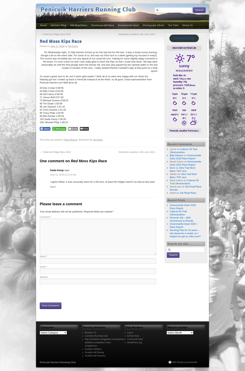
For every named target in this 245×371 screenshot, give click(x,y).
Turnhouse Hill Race (102, 25)
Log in (130, 332)
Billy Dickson (176, 155)
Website (44, 277)
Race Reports (71, 140)
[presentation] (68, 293)
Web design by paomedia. (185, 362)
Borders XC (90, 332)
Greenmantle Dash (128, 25)
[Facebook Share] (45, 129)
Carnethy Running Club (96, 336)
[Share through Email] (73, 129)
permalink (98, 140)
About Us (187, 25)
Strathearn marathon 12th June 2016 (138, 34)
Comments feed (135, 339)
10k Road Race (78, 25)
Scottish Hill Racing (94, 352)
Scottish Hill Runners (95, 355)
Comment (45, 217)
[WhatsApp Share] (59, 129)
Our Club (173, 25)
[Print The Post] (84, 129)
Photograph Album (153, 25)
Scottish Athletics (93, 349)
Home (43, 25)
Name (43, 256)
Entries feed (133, 336)
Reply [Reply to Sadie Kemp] (53, 186)
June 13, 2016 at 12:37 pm (63, 174)
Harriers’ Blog (58, 25)
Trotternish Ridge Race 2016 (55, 34)
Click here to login (184, 38)
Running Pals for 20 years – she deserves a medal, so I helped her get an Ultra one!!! (185, 233)
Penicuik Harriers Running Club (88, 10)
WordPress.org (134, 342)
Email (43, 267)
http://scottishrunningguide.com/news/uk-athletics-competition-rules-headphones (105, 342)
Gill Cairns (73, 46)
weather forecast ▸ (184, 130)
